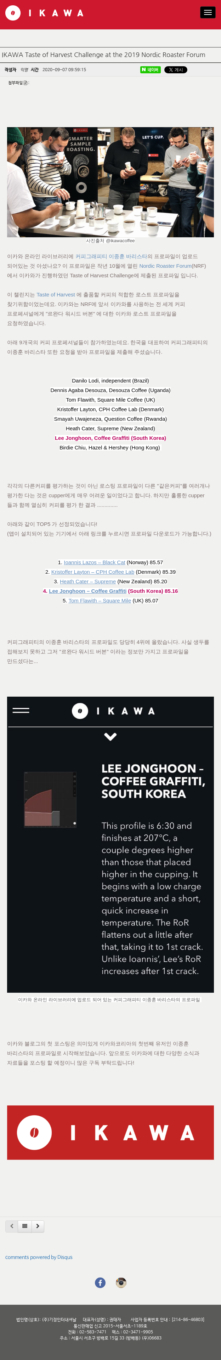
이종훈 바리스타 (128, 256)
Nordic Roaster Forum (165, 266)
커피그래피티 (91, 256)
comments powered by (39, 1257)
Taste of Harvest (55, 294)
